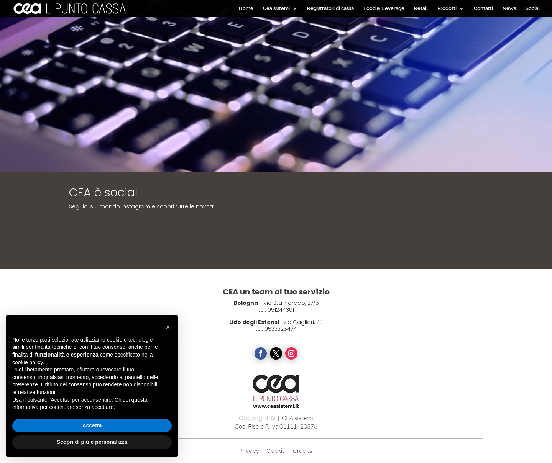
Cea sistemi (276, 8)
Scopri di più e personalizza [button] (92, 442)
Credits (302, 451)
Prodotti (447, 8)
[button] (168, 327)
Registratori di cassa (330, 8)
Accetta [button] (92, 425)
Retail (421, 8)
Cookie (276, 451)
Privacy (249, 451)
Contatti (483, 8)
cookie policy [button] (27, 362)
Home (246, 8)
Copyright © (257, 418)
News (509, 8)
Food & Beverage (383, 8)
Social (533, 8)
